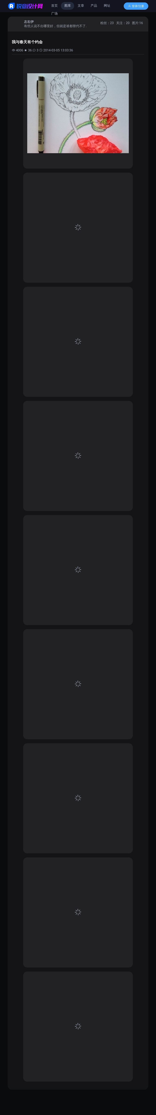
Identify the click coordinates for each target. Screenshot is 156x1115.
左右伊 (29, 22)
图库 (67, 5)
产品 (94, 5)
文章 (81, 5)
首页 (54, 5)
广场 (54, 13)
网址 (107, 5)
